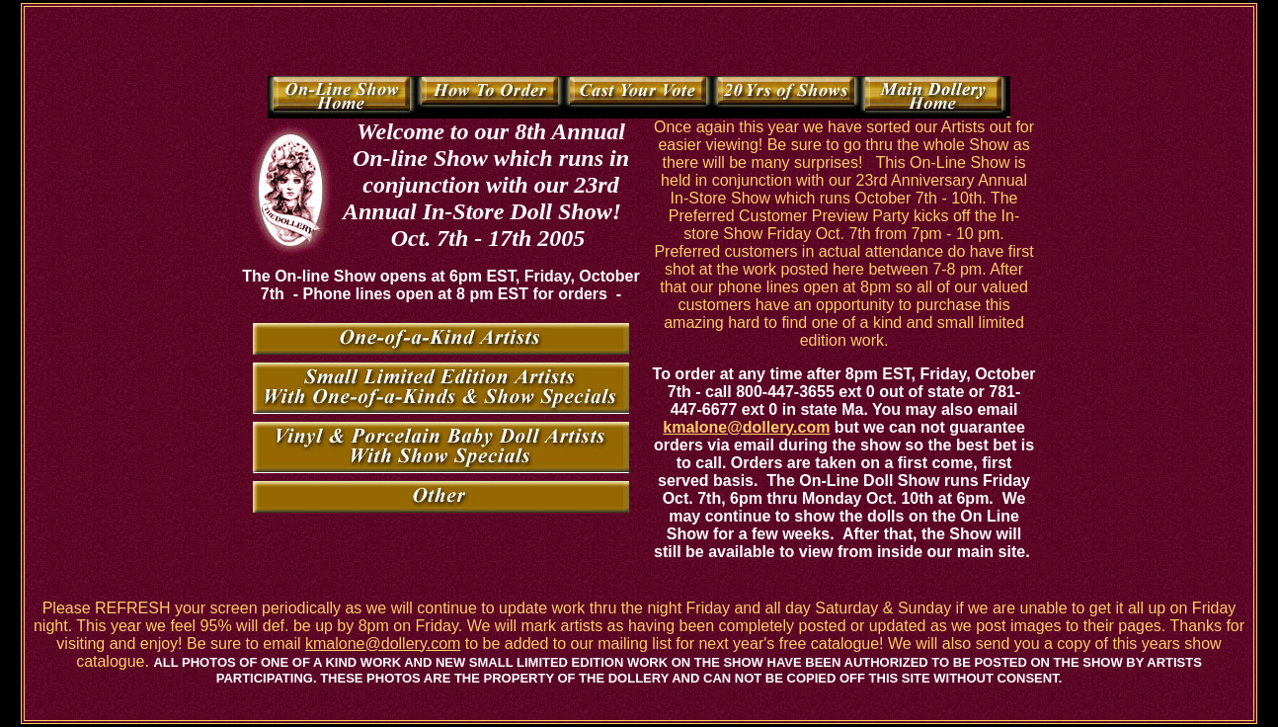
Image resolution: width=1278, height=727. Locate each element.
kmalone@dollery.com (746, 427)
